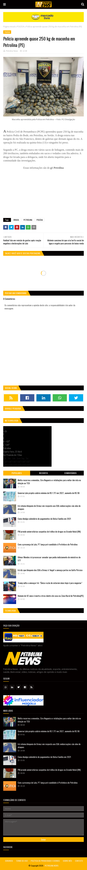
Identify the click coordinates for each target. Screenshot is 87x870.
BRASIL (16, 219)
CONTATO (79, 860)
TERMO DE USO (22, 860)
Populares (17, 473)
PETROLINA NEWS (51, 865)
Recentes (43, 473)
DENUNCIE (9, 860)
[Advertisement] (43, 192)
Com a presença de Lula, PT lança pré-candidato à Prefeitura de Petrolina (47, 544)
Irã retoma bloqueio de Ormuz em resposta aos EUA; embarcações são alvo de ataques (49, 507)
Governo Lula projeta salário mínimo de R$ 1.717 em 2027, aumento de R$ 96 (49, 493)
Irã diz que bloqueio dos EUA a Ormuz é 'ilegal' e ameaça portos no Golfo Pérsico (50, 570)
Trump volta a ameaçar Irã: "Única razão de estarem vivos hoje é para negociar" (50, 583)
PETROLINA (28, 219)
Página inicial (9, 26)
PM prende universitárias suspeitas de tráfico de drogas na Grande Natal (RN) (49, 531)
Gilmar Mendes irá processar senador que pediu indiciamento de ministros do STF (49, 559)
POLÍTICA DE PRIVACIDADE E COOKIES (45, 860)
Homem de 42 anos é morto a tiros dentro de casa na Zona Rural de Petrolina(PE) (51, 595)
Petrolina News (12, 51)
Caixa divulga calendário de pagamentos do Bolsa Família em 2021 (44, 518)
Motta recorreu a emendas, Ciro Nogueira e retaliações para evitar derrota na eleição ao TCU (49, 482)
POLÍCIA (20, 26)
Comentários (70, 473)
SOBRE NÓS (67, 860)
